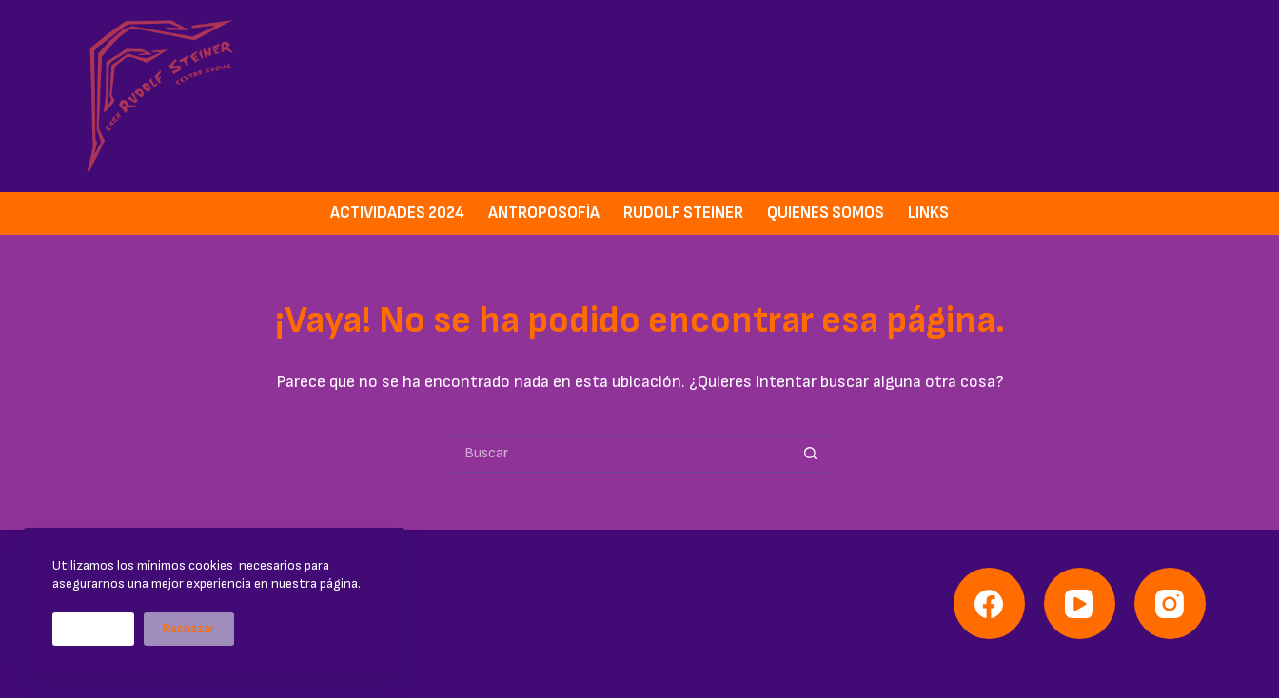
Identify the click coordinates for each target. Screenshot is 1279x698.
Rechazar (189, 628)
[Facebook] (989, 603)
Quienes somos (825, 213)
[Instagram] (1170, 603)
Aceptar (93, 628)
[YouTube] (1079, 603)
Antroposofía (544, 213)
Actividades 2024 (397, 213)
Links (928, 213)
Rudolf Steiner (683, 213)
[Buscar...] (620, 454)
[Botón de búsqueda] (811, 454)
